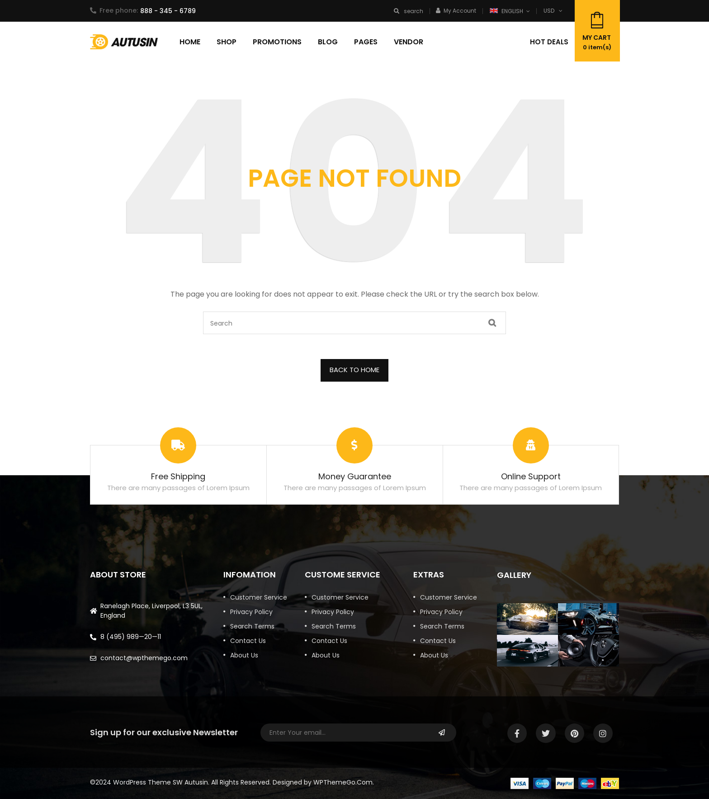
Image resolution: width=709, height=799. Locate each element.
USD (549, 10)
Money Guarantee (354, 476)
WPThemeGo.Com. (343, 782)
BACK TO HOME (354, 369)
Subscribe (441, 732)
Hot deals (549, 42)
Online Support (531, 476)
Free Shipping (178, 476)
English (507, 11)
